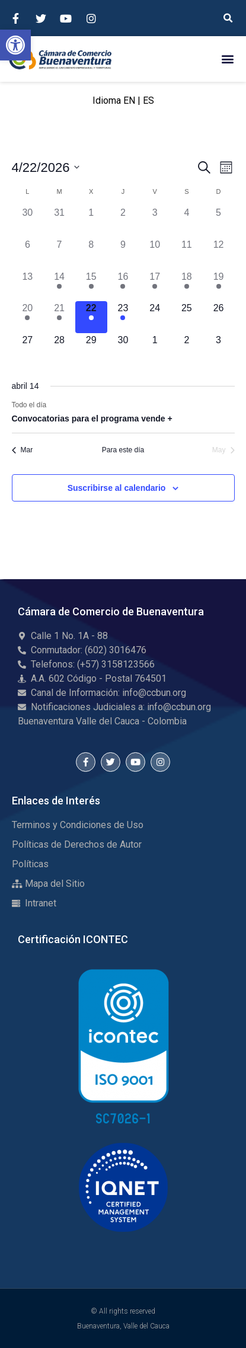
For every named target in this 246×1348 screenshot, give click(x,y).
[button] (15, 45)
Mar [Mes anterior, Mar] (22, 450)
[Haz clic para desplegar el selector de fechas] (46, 167)
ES (148, 100)
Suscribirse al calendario (117, 488)
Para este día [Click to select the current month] (123, 450)
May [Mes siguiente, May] (223, 450)
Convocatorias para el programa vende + (92, 418)
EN (129, 100)
